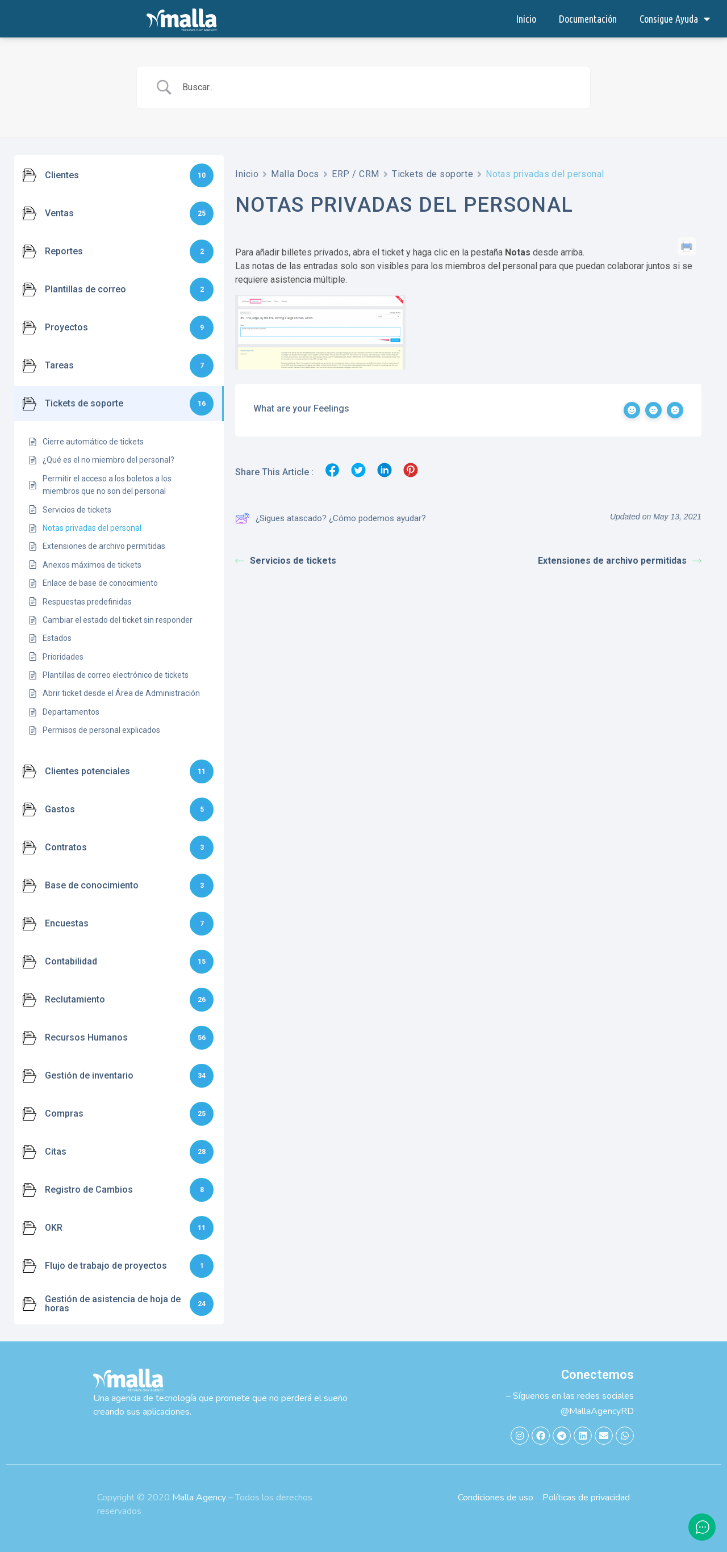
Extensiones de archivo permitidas (619, 560)
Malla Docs (295, 174)
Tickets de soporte (432, 174)
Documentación (588, 18)
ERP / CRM (355, 174)
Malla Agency (199, 1497)
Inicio (526, 18)
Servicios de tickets (285, 560)
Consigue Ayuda (675, 19)
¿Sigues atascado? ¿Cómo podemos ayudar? (330, 518)
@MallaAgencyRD (597, 1411)
